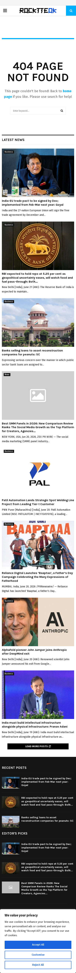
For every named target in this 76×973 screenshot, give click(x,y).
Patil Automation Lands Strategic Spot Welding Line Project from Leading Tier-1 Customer (38, 502)
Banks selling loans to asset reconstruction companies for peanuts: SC (32, 352)
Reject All (38, 964)
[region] (38, 941)
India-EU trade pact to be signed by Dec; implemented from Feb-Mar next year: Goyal (32, 202)
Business (9, 152)
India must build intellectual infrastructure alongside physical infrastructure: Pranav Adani (34, 724)
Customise (38, 954)
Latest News (13, 140)
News (7, 374)
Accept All (38, 944)
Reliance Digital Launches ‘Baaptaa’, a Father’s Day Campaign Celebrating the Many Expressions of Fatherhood (37, 577)
